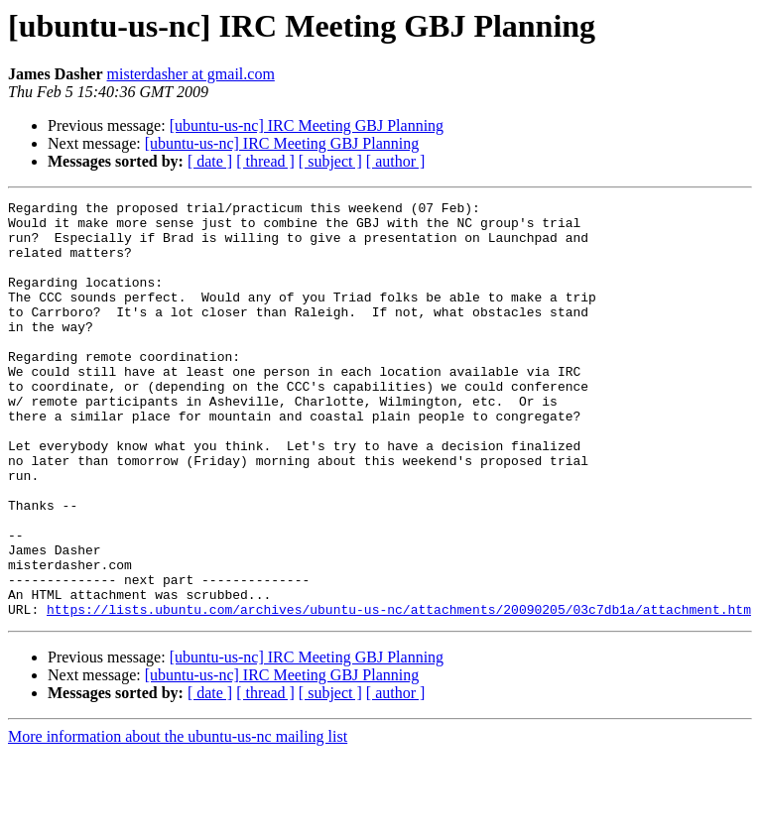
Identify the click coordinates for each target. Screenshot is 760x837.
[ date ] (210, 161)
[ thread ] (265, 161)
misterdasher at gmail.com (191, 73)
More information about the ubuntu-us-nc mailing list (177, 819)
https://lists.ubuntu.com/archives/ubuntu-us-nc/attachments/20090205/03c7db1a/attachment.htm (399, 692)
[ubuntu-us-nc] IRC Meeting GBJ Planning (306, 125)
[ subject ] (330, 161)
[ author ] (396, 161)
